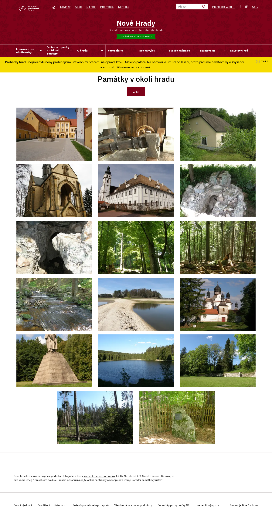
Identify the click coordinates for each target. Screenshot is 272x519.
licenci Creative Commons (99, 477)
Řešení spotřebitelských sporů (93, 506)
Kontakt (123, 6)
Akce (78, 6)
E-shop (91, 6)
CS (255, 6)
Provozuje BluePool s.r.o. (244, 506)
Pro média (107, 6)
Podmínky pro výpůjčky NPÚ (179, 506)
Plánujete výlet (223, 6)
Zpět (136, 93)
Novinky (65, 6)
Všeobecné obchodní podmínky (136, 506)
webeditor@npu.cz (213, 506)
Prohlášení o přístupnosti (54, 506)
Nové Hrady (136, 23)
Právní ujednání (23, 506)
